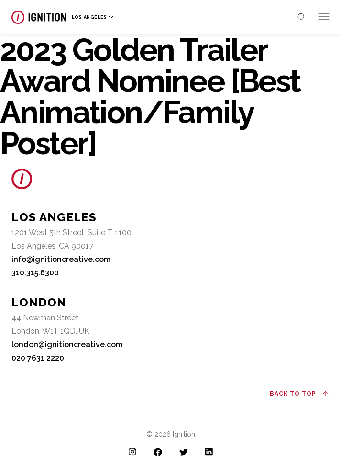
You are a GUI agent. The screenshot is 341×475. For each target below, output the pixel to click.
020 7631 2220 (37, 357)
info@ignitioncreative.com (60, 259)
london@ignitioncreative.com (66, 344)
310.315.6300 (35, 272)
